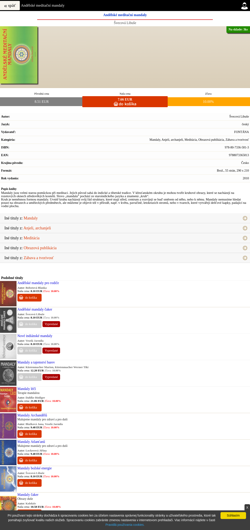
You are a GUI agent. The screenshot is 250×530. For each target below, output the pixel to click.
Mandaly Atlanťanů (31, 442)
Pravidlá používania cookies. (124, 524)
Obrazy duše (25, 498)
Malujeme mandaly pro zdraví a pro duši (42, 419)
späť (10, 5)
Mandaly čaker (28, 494)
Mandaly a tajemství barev (36, 362)
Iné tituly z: (21, 218)
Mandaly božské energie (34, 468)
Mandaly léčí (26, 389)
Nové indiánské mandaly (34, 336)
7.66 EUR (125, 99)
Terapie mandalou (28, 393)
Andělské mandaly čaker (34, 309)
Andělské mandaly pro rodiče (38, 283)
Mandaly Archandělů (32, 415)
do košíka (31, 297)
